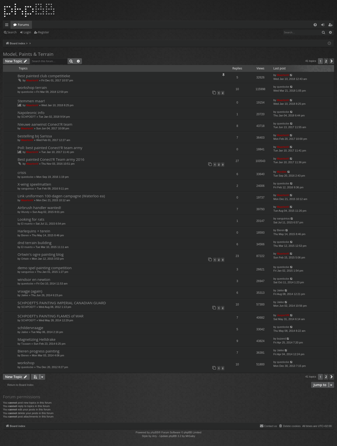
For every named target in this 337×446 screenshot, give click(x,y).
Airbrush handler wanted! (39, 207)
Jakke (24, 295)
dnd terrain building (34, 242)
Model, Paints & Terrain (28, 54)
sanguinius (27, 188)
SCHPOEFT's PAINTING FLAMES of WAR (50, 315)
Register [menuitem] (331, 25)
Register (43, 32)
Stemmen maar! (31, 100)
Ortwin (25, 258)
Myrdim (282, 171)
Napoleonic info (31, 112)
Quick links (7, 25)
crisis (22, 172)
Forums (23, 24)
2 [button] (326, 61)
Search (12, 32)
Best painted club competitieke (44, 75)
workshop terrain (32, 87)
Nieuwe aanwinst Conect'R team (45, 124)
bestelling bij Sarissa (35, 135)
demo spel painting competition (45, 267)
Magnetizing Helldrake (37, 339)
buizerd (281, 338)
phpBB (154, 432)
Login (27, 32)
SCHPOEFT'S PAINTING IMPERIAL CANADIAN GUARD (62, 302)
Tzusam (26, 343)
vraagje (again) (30, 291)
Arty (154, 436)
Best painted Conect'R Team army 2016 (51, 159)
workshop (26, 362)
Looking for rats (31, 219)
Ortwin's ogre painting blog (41, 254)
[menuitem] (315, 25)
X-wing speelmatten (34, 184)
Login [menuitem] (324, 25)
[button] (331, 61)
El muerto (27, 223)
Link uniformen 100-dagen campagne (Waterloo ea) (61, 195)
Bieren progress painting (38, 351)
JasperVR (283, 315)
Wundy (25, 211)
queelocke (27, 91)
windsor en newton (34, 279)
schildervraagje (30, 327)
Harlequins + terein (34, 230)
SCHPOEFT (28, 116)
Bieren (25, 235)
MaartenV (32, 80)
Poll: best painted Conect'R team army (50, 147)
